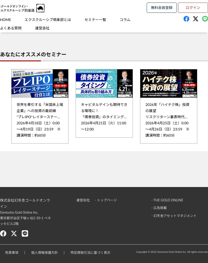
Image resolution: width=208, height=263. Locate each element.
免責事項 (11, 252)
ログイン (193, 7)
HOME (5, 19)
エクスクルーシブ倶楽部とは (48, 19)
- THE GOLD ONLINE (167, 200)
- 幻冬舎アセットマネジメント (174, 216)
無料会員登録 (161, 7)
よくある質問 (10, 28)
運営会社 (42, 28)
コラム (125, 19)
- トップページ (106, 200)
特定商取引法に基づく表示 (90, 252)
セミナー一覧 (95, 19)
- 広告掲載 (159, 208)
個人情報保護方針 (44, 252)
